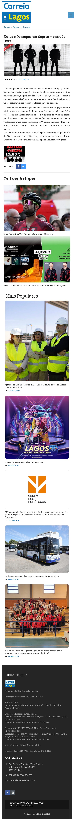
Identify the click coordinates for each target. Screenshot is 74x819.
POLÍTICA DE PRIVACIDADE (21, 806)
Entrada (7, 27)
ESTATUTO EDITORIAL (19, 803)
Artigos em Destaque (21, 27)
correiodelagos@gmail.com (22, 780)
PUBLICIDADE (37, 803)
